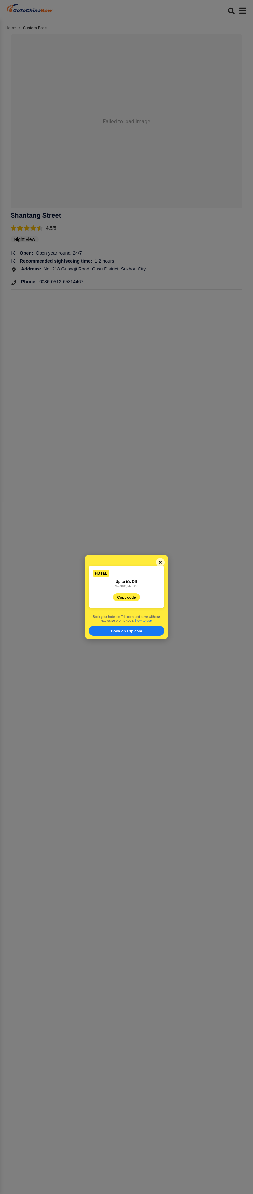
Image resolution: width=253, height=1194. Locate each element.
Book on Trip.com (126, 631)
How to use (143, 620)
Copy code (126, 597)
